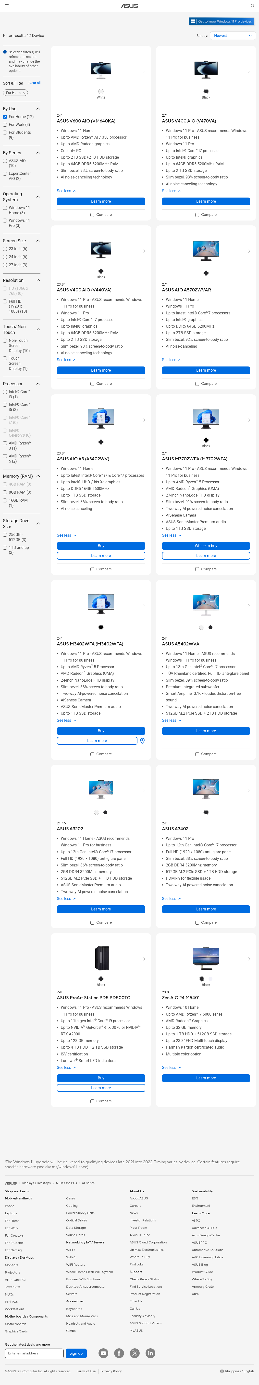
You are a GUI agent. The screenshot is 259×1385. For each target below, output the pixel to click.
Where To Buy (140, 1257)
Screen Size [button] (21, 240)
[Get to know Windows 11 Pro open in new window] (222, 25)
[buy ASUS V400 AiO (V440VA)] (84, 290)
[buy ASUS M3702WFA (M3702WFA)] (194, 459)
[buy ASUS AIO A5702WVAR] (186, 290)
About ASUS (139, 1198)
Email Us (136, 1301)
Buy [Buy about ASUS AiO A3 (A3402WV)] (101, 545)
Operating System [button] (21, 196)
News (134, 1213)
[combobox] (233, 36)
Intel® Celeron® (20, 433)
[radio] (101, 91)
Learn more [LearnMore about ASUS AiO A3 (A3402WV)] (101, 555)
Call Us (135, 1309)
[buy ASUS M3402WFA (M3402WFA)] (90, 644)
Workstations (14, 1309)
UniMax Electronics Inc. (147, 1250)
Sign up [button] (76, 1353)
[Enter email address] (34, 1353)
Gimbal (71, 1331)
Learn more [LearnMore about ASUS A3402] (206, 909)
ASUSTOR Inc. (140, 1235)
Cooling (72, 1206)
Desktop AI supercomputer (86, 1287)
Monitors (11, 1265)
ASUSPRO (199, 1243)
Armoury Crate (203, 1287)
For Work (11, 1228)
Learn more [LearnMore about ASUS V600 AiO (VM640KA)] (101, 201)
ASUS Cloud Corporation (148, 1242)
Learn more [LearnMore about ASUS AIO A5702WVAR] (206, 370)
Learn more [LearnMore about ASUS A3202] (101, 909)
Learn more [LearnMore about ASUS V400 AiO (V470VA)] (206, 201)
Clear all (34, 83)
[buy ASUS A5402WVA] (180, 644)
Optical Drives (76, 1220)
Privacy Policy (111, 1371)
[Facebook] (119, 1353)
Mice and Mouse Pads (82, 1316)
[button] (6, 6)
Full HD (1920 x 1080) (18, 306)
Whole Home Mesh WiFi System (89, 1272)
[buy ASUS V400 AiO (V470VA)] (189, 121)
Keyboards (74, 1309)
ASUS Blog (200, 1265)
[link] (129, 6)
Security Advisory (142, 1316)
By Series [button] (21, 152)
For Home (12, 1221)
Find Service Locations (146, 1287)
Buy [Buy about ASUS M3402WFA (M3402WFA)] (101, 731)
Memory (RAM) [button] (21, 476)
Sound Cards (75, 1235)
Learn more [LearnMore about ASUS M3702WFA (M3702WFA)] (206, 555)
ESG (195, 1198)
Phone (9, 1206)
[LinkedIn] (150, 1353)
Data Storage (76, 1228)
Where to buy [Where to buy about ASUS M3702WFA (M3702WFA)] (206, 545)
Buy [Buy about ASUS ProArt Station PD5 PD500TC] (101, 1078)
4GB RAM (20, 484)
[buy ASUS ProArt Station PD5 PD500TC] (93, 998)
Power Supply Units (80, 1213)
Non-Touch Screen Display (19, 345)
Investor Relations (143, 1220)
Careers (135, 1206)
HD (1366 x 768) (18, 291)
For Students (14, 1243)
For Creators (14, 1236)
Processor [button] (21, 383)
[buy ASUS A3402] (175, 829)
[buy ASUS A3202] (70, 829)
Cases (70, 1198)
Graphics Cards (16, 1331)
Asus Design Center (206, 1235)
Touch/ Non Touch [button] (21, 329)
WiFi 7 (70, 1250)
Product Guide (202, 1272)
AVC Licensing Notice (207, 1257)
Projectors (12, 1272)
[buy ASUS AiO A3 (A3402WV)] (83, 459)
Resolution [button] (21, 280)
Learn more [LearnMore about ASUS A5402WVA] (206, 731)
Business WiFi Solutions (83, 1279)
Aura (195, 1294)
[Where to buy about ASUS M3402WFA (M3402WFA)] (141, 741)
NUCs (9, 1294)
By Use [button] (21, 108)
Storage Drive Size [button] (21, 523)
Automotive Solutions (207, 1250)
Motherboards (15, 1324)
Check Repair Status (145, 1279)
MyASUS (136, 1331)
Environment (201, 1206)
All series (88, 1183)
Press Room (138, 1228)
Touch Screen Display (18, 363)
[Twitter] (135, 1353)
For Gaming (13, 1250)
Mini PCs (11, 1302)
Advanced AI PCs (204, 1228)
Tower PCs (12, 1287)
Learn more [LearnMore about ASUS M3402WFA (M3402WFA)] (97, 740)
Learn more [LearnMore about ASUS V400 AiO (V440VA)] (101, 370)
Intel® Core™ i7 (20, 420)
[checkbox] (20, 291)
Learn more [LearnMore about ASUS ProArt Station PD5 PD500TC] (101, 1088)
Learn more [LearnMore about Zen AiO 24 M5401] (206, 1078)
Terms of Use (86, 1371)
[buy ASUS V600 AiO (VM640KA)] (86, 121)
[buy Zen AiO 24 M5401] (181, 998)
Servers (71, 1294)
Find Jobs (137, 1264)
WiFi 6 (70, 1257)
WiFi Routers (75, 1265)
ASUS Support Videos (146, 1323)
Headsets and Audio (80, 1324)
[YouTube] (103, 1353)
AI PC (196, 1221)
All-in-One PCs (15, 1280)
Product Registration (145, 1294)
